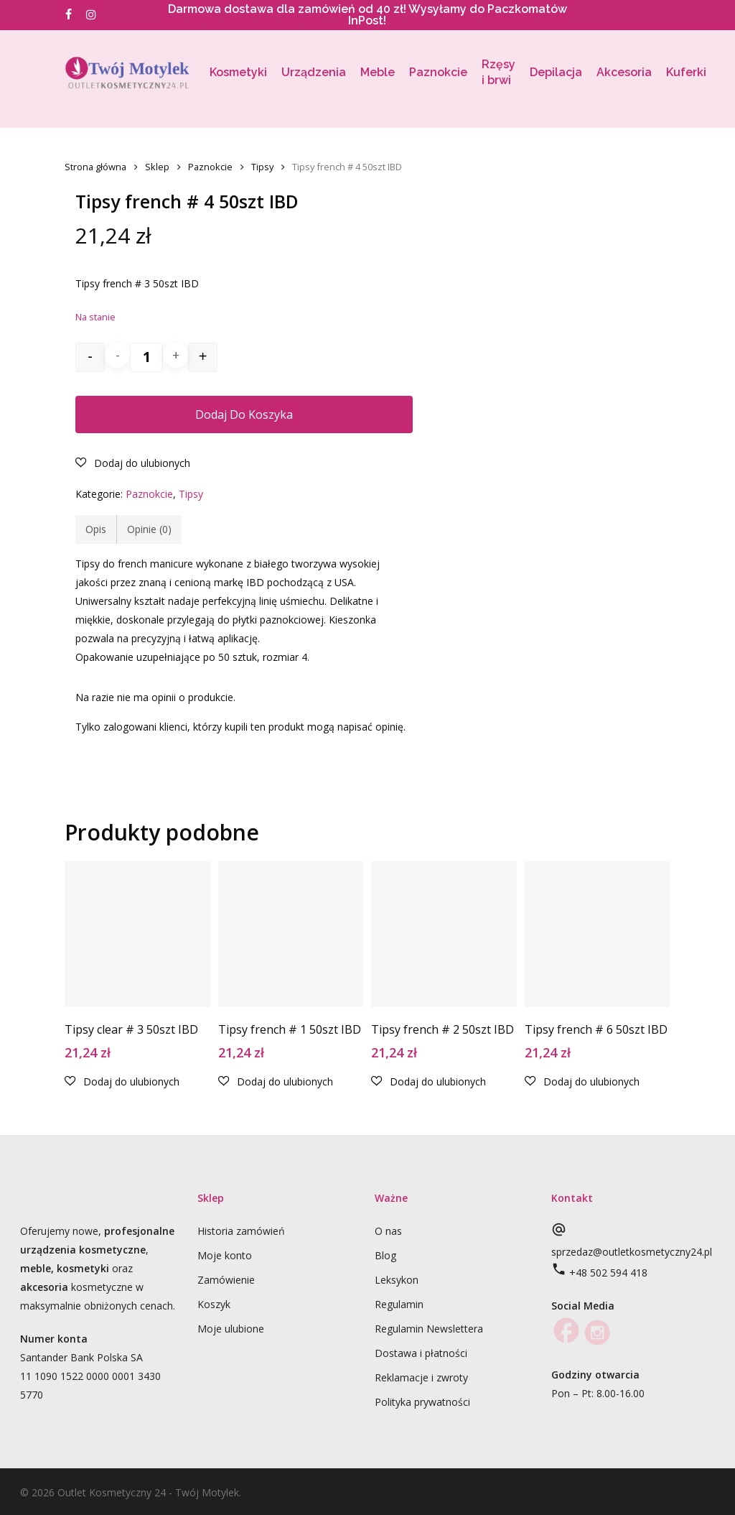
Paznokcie (210, 166)
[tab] (96, 529)
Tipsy (262, 166)
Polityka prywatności (422, 1402)
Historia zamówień (241, 1231)
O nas (388, 1231)
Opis (95, 529)
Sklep (157, 166)
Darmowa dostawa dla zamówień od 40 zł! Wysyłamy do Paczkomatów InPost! (367, 14)
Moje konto (224, 1255)
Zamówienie (226, 1280)
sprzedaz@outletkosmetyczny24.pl (631, 1252)
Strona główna (95, 166)
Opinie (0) (149, 529)
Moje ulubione (230, 1328)
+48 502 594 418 (608, 1272)
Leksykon (396, 1280)
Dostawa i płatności (421, 1353)
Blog (385, 1255)
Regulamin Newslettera (429, 1328)
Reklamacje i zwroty (421, 1377)
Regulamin (399, 1304)
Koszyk (213, 1304)
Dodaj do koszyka (244, 414)
